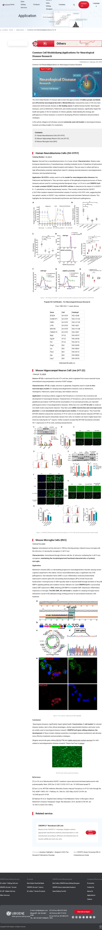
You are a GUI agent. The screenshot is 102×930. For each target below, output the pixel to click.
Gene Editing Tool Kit (59, 891)
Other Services (5, 895)
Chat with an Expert (83, 912)
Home (12, 4)
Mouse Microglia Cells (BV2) (47, 141)
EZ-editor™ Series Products (36, 891)
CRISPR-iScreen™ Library (35, 887)
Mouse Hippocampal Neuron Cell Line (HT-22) (53, 138)
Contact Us (83, 5)
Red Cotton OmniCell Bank (35, 883)
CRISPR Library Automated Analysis (64, 887)
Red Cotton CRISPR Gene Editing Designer (66, 883)
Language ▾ (96, 4)
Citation (89, 899)
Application (20, 30)
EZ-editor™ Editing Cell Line (9, 883)
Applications (91, 895)
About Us (90, 891)
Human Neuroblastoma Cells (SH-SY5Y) (51, 135)
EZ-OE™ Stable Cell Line (7, 891)
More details (90, 832)
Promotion (90, 883)
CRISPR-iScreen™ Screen (8, 887)
